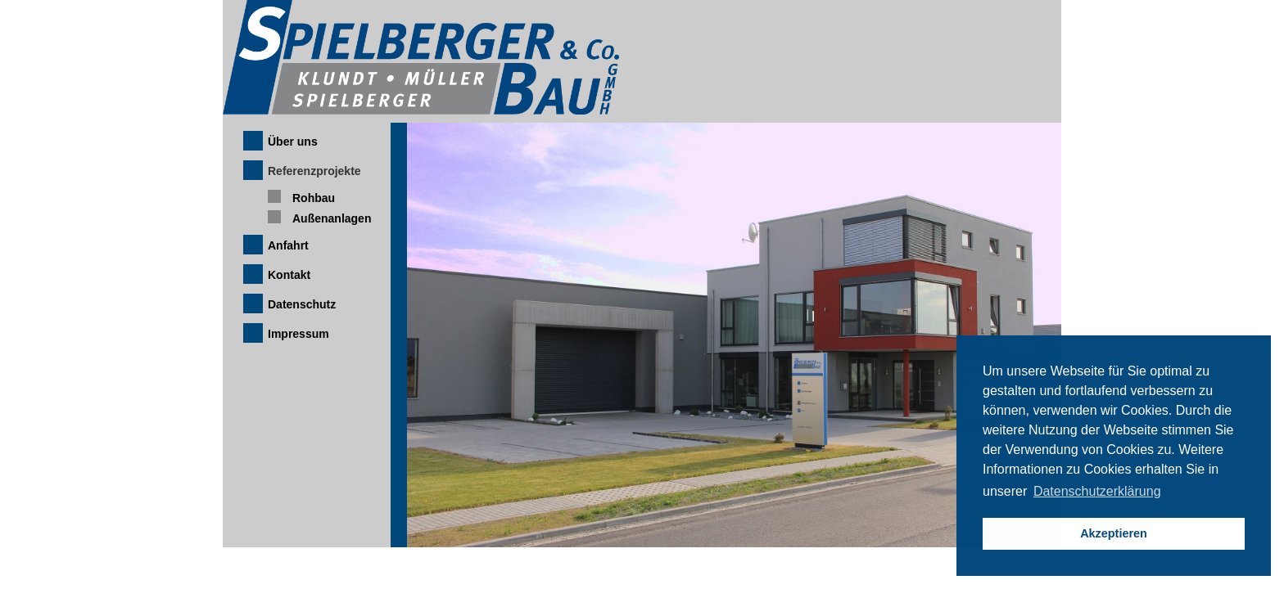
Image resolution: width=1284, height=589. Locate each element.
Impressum (298, 333)
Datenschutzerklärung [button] (1097, 491)
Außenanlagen (331, 218)
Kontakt (289, 274)
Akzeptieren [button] (1113, 533)
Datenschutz (302, 304)
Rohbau (313, 198)
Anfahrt (288, 245)
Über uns (293, 141)
